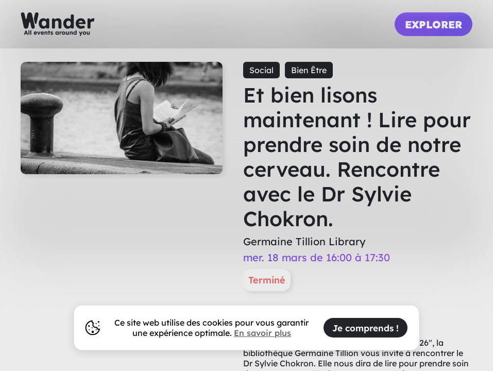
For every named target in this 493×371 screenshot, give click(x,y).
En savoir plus (262, 333)
